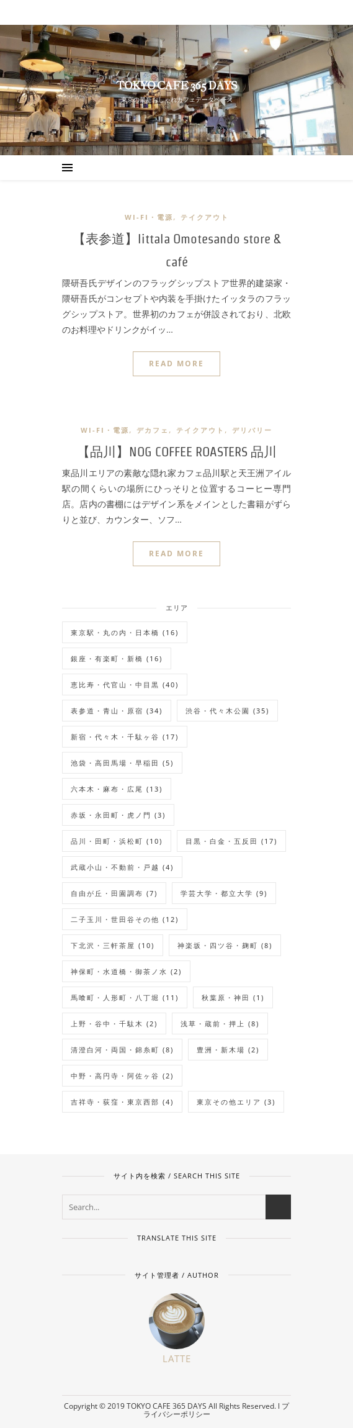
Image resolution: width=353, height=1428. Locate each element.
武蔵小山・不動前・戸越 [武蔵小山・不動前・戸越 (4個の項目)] (122, 867)
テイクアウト (205, 217)
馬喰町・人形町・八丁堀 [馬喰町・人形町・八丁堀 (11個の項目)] (125, 997)
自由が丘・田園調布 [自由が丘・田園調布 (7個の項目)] (114, 893)
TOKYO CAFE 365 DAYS (176, 86)
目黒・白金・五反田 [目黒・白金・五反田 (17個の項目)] (231, 841)
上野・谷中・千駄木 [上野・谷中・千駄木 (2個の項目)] (114, 1023)
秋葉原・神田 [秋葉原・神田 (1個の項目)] (233, 997)
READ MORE (176, 363)
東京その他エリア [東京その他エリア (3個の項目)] (236, 1101)
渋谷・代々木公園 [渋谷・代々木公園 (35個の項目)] (227, 710)
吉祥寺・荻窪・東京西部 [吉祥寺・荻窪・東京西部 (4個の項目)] (122, 1101)
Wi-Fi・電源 (149, 217)
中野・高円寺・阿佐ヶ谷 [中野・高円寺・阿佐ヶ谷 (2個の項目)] (122, 1075)
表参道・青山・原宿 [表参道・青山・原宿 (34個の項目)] (117, 710)
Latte (177, 1358)
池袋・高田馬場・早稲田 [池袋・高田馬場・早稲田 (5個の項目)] (122, 762)
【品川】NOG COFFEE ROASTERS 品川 (177, 452)
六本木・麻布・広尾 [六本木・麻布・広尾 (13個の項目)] (117, 788)
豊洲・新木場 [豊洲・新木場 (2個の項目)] (228, 1049)
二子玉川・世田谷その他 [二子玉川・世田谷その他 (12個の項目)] (125, 919)
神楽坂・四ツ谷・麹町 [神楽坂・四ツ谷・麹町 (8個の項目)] (224, 945)
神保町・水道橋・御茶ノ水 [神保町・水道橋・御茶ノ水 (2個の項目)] (126, 971)
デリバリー (252, 430)
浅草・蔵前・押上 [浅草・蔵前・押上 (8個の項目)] (220, 1023)
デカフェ (152, 430)
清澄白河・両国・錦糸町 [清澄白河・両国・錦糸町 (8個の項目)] (122, 1049)
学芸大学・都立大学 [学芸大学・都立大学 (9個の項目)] (224, 893)
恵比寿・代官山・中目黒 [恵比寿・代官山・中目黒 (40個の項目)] (125, 684)
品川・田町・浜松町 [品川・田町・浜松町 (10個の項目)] (117, 841)
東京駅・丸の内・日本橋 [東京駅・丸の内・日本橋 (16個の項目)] (125, 632)
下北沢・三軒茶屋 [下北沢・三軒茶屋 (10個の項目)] (112, 945)
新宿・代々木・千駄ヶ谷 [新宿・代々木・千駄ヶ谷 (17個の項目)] (125, 736)
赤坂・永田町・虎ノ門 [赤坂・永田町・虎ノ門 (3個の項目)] (118, 815)
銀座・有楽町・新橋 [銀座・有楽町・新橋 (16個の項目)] (117, 658)
